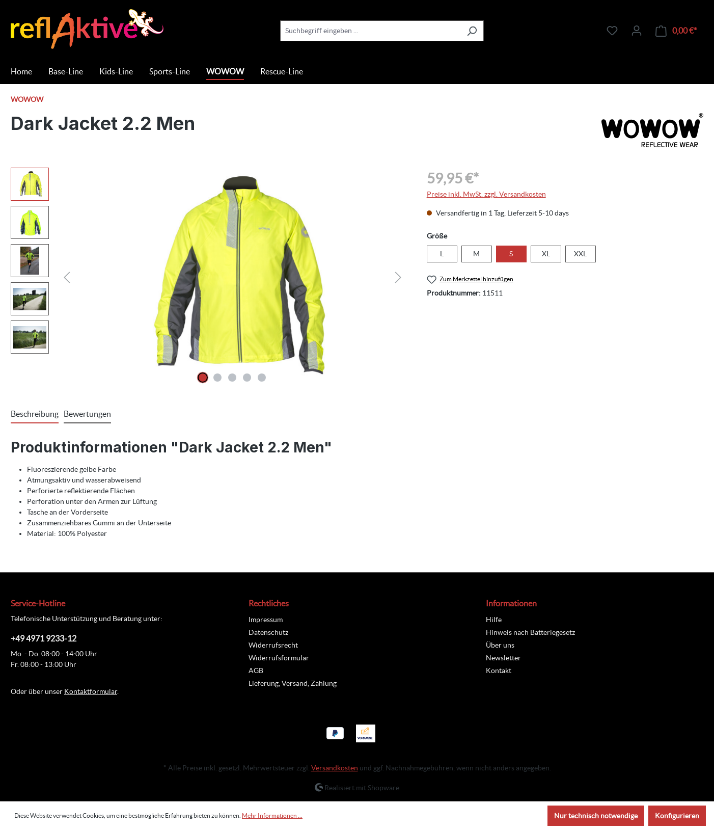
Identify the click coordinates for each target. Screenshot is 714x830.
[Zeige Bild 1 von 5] (203, 377)
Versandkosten (334, 768)
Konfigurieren (677, 816)
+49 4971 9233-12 (43, 638)
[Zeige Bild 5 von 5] (262, 377)
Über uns (500, 645)
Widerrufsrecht (273, 645)
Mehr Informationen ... (272, 815)
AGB (256, 670)
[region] (209, 277)
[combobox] (370, 30)
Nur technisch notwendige (596, 816)
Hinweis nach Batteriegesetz (530, 632)
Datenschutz (268, 632)
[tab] (35, 414)
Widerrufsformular (279, 658)
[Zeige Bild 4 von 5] (247, 377)
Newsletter (503, 658)
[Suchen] (472, 30)
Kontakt (498, 670)
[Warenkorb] (676, 30)
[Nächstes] (398, 277)
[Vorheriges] (66, 277)
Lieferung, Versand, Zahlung (293, 683)
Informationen (511, 603)
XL (546, 254)
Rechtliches (269, 603)
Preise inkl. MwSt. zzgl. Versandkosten (486, 194)
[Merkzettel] (612, 30)
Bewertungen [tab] (87, 413)
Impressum (266, 619)
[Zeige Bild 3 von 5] (232, 377)
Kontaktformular (90, 691)
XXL (580, 254)
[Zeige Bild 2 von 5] (217, 377)
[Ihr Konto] (636, 30)
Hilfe (494, 619)
